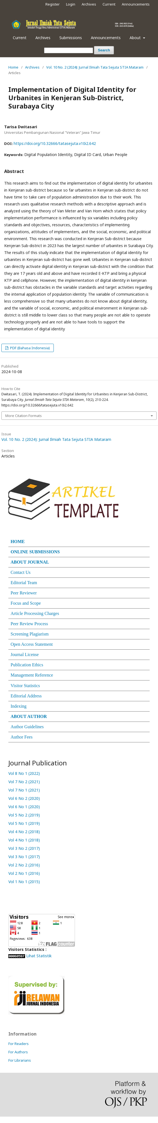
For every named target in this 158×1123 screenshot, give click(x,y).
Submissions (70, 37)
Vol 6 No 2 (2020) (24, 798)
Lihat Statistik (39, 955)
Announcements (106, 37)
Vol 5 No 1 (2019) (24, 823)
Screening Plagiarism (29, 634)
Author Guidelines (27, 726)
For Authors (18, 1051)
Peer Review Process (29, 623)
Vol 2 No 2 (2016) (24, 865)
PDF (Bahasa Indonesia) (29, 347)
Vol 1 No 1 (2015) (24, 881)
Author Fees (22, 737)
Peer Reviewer (24, 593)
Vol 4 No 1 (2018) (24, 840)
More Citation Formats (23, 415)
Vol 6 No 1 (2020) (24, 806)
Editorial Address (26, 696)
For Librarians (19, 1060)
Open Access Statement (32, 644)
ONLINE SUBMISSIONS (35, 551)
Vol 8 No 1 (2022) (24, 773)
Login (70, 4)
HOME (18, 541)
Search (104, 50)
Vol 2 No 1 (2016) (24, 873)
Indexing (18, 706)
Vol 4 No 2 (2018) (24, 831)
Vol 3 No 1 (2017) (24, 856)
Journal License (25, 654)
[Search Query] (68, 50)
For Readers (18, 1043)
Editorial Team (24, 582)
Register (52, 4)
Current (19, 37)
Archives (42, 37)
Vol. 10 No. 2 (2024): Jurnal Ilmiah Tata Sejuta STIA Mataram (95, 67)
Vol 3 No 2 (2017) (24, 848)
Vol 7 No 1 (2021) (24, 790)
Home (13, 67)
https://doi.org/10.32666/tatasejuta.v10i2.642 (55, 143)
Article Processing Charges (35, 613)
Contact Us (21, 572)
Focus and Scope (26, 603)
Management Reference (32, 675)
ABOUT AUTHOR (29, 716)
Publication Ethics (27, 664)
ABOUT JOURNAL (30, 562)
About (136, 37)
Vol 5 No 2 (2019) (24, 815)
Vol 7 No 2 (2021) (24, 781)
